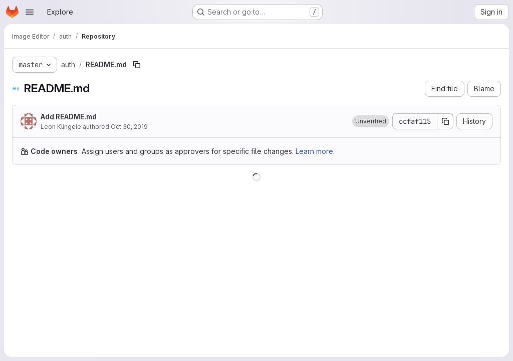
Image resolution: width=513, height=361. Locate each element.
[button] (370, 121)
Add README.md (69, 116)
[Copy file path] (137, 65)
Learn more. (315, 151)
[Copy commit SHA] (445, 121)
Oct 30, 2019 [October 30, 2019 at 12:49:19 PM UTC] (129, 126)
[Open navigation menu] (30, 12)
